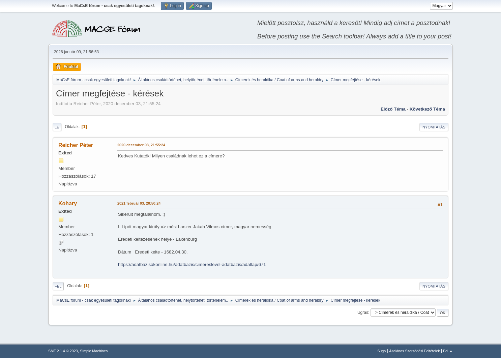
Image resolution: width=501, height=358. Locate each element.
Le (57, 127)
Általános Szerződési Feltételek (414, 351)
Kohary (67, 203)
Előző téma (393, 109)
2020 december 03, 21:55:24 (141, 145)
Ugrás (362, 312)
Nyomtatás (433, 127)
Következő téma (427, 109)
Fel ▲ (448, 351)
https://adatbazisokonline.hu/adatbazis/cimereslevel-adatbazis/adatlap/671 (192, 264)
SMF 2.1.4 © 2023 (63, 351)
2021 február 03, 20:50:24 (138, 203)
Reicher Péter (75, 145)
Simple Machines (94, 351)
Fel (58, 286)
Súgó (381, 351)
